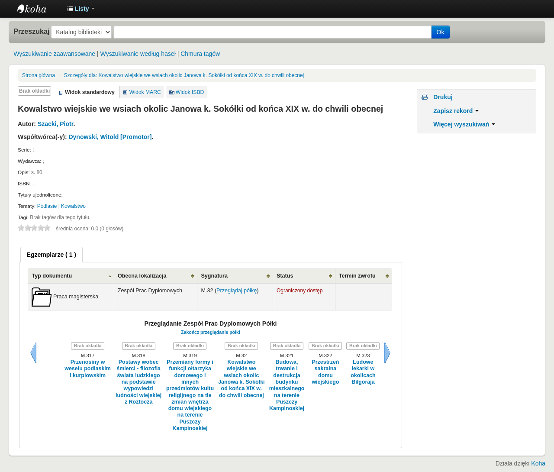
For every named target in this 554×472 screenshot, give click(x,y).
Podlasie (47, 206)
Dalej (387, 353)
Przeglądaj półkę (236, 291)
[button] (81, 8)
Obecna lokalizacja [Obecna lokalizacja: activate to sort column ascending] (142, 276)
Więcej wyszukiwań (464, 124)
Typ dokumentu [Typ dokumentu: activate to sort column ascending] (52, 276)
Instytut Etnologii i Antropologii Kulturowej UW (39, 8)
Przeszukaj (31, 31)
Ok (440, 32)
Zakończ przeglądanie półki (210, 332)
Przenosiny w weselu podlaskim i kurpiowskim (87, 368)
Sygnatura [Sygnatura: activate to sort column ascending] (214, 276)
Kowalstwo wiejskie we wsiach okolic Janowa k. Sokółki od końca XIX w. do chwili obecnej (184, 75)
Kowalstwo (73, 206)
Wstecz (33, 353)
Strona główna (38, 75)
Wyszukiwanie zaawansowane (54, 53)
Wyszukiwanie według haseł (138, 53)
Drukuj (442, 97)
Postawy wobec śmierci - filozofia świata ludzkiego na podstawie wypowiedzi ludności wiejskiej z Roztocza (138, 382)
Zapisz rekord (456, 110)
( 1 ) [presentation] (51, 254)
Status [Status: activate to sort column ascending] (285, 276)
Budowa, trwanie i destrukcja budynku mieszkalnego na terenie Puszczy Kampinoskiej (287, 385)
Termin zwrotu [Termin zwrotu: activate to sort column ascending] (357, 276)
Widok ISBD (190, 92)
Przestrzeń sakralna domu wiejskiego (325, 372)
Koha (538, 463)
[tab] (51, 254)
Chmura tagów (200, 53)
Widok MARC (145, 92)
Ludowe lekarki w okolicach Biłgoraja (363, 372)
